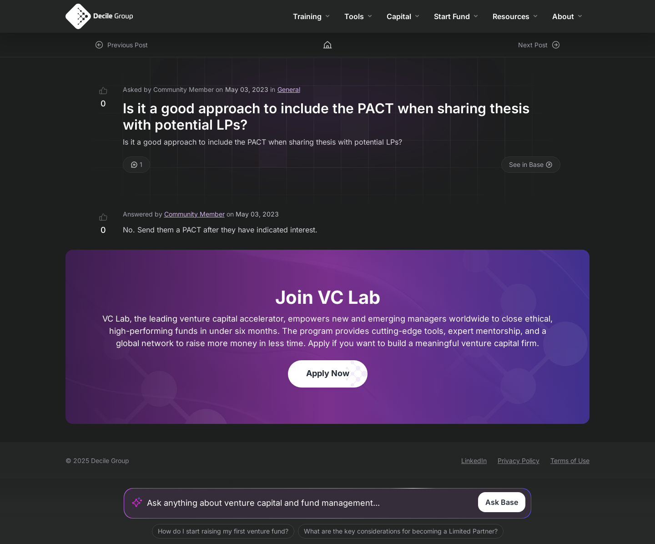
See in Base (531, 164)
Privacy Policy (518, 460)
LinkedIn (474, 460)
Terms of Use (570, 460)
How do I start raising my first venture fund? (223, 531)
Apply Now (327, 373)
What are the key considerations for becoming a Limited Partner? (401, 531)
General (288, 89)
